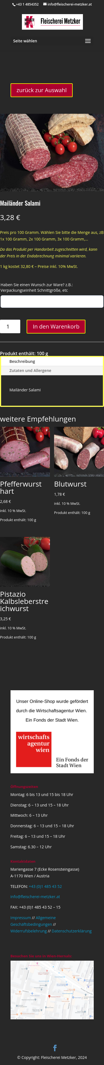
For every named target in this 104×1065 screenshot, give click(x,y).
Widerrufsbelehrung (29, 931)
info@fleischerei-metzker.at (35, 896)
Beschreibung (22, 361)
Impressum (21, 917)
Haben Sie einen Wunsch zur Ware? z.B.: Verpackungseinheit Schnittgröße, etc (37, 287)
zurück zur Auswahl (42, 90)
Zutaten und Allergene (30, 370)
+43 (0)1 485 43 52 (45, 886)
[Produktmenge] (10, 326)
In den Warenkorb (56, 326)
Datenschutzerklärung (72, 931)
